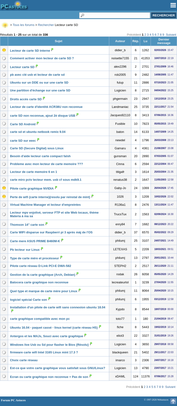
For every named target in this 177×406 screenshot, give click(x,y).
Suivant (171, 34)
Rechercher (46, 25)
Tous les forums (23, 25)
